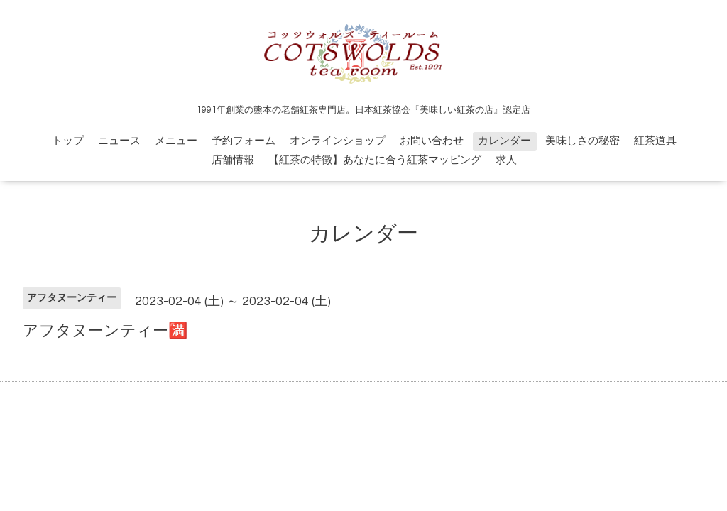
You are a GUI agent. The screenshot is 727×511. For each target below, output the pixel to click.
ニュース (119, 141)
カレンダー (504, 141)
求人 (506, 160)
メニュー (176, 141)
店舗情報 (233, 160)
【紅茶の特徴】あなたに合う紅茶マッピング (374, 160)
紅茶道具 (655, 141)
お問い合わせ (432, 141)
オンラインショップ (338, 141)
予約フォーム (243, 141)
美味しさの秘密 (582, 141)
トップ (68, 141)
